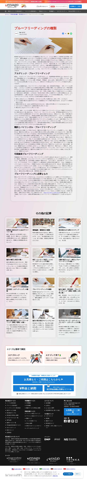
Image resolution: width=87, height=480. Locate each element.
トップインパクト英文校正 (14, 409)
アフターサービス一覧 (12, 418)
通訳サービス (49, 422)
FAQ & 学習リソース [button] (74, 11)
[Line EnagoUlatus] (73, 419)
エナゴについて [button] (61, 11)
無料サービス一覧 (11, 423)
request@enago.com (74, 404)
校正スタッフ (10, 431)
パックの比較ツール (31, 422)
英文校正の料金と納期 (12, 416)
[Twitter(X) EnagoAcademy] (69, 419)
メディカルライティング (32, 429)
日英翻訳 (28, 404)
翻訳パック (29, 419)
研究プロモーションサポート (33, 426)
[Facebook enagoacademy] (66, 419)
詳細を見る (55, 476)
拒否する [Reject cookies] (78, 474)
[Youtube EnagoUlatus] (77, 419)
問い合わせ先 (68, 402)
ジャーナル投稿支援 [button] (30, 11)
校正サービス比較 (11, 411)
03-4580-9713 (70, 405)
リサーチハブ (49, 417)
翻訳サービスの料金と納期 (33, 409)
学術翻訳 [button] (51, 11)
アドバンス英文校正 (12, 406)
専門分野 (9, 421)
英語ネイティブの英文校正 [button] (15, 11)
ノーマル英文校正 (11, 404)
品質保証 (9, 433)
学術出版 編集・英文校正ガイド (18, 14)
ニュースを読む (78, 1)
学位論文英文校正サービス (14, 426)
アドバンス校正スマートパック (34, 417)
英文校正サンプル (11, 413)
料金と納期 (29, 424)
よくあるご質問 (50, 409)
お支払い (48, 406)
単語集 (47, 419)
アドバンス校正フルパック (33, 414)
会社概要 (48, 404)
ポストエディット (11, 428)
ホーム (7, 14)
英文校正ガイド (50, 424)
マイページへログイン (59, 6)
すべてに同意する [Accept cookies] (68, 474)
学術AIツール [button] (42, 11)
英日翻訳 (28, 406)
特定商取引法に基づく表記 (53, 411)
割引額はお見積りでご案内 (36, 1)
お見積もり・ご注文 (75, 6)
